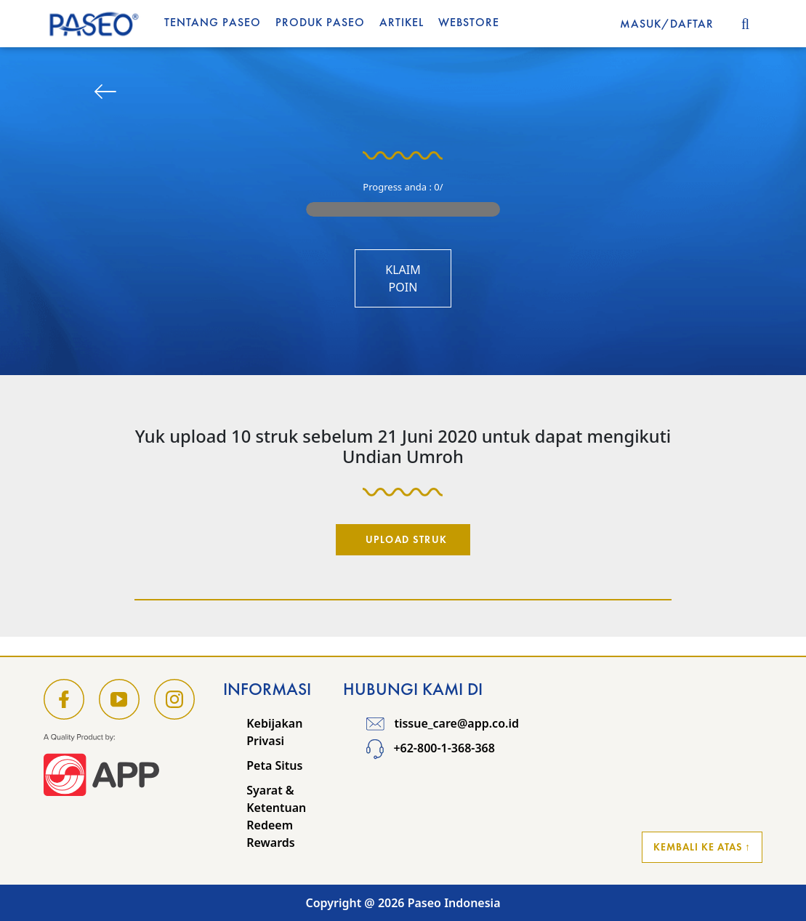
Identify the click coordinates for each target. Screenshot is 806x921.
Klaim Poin (402, 278)
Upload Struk (407, 539)
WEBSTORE (468, 22)
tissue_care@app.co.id (442, 723)
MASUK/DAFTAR (667, 23)
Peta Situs (274, 765)
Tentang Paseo (212, 22)
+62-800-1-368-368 (430, 748)
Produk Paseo (320, 22)
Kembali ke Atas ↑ (702, 846)
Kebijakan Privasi (274, 732)
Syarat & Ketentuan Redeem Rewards (276, 816)
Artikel (401, 22)
